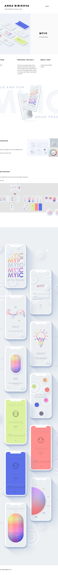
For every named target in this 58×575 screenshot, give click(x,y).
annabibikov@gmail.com (5, 569)
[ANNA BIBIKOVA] (23, 5)
